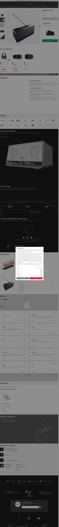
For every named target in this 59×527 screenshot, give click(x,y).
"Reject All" (25, 255)
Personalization (19, 273)
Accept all (36, 278)
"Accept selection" (19, 262)
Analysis (18, 269)
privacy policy (37, 264)
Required (18, 267)
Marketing (18, 271)
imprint (17, 265)
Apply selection (23, 278)
